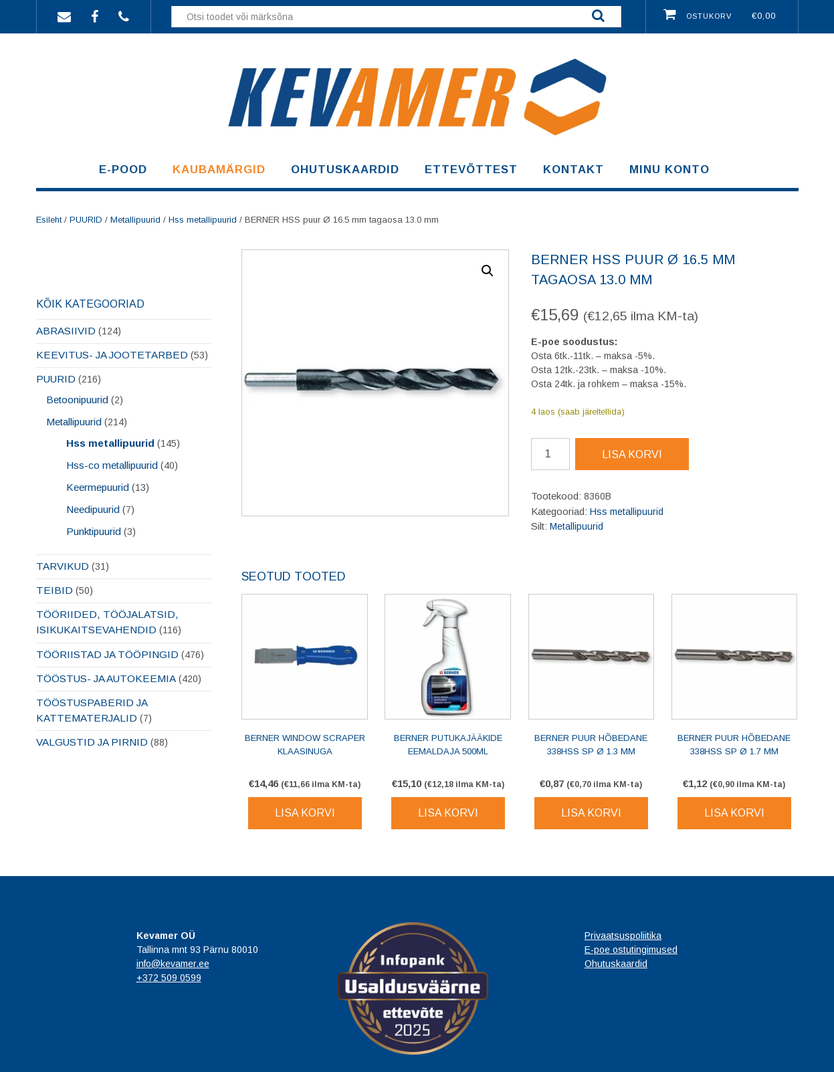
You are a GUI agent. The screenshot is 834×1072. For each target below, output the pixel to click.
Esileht (49, 220)
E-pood (123, 169)
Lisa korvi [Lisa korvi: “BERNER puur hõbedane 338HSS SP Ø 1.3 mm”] (591, 813)
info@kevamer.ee (172, 963)
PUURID (86, 220)
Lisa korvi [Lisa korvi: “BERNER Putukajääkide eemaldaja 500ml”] (448, 813)
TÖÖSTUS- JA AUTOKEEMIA (106, 678)
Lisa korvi (632, 454)
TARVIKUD (62, 566)
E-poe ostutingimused (631, 949)
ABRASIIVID (66, 330)
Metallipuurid (135, 220)
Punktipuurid (93, 531)
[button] (488, 271)
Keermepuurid (97, 487)
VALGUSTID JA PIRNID (92, 742)
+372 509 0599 (168, 977)
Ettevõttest (471, 169)
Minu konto (669, 169)
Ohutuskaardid (345, 169)
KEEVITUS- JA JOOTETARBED (112, 354)
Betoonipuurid (77, 399)
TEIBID (54, 590)
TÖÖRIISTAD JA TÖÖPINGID (107, 654)
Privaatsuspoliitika (623, 935)
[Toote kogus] (550, 454)
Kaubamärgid (219, 169)
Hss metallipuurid (203, 220)
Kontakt (573, 169)
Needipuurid (93, 509)
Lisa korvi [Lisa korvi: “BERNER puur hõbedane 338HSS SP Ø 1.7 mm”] (734, 813)
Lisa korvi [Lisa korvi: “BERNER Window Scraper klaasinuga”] (305, 813)
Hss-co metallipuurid (112, 465)
